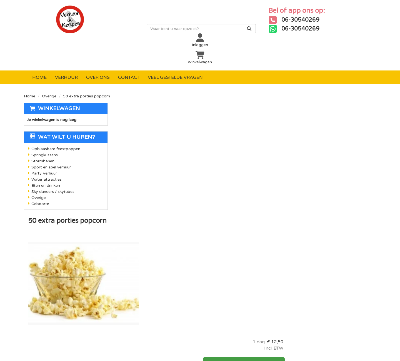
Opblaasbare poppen (138, 255)
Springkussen (130, 264)
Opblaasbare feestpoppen (55, 121)
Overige (49, 68)
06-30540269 (48, 310)
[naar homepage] (68, 23)
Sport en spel (130, 283)
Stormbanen (42, 133)
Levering (183, 255)
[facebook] (296, 258)
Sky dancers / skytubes (52, 163)
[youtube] (307, 258)
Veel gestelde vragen (175, 49)
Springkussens (44, 127)
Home (39, 49)
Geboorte (40, 176)
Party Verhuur (44, 145)
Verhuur (66, 49)
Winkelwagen (59, 81)
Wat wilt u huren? (62, 109)
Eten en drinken (45, 157)
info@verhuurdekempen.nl (65, 316)
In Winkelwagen (332, 112)
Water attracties (46, 151)
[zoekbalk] (170, 32)
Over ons (98, 49)
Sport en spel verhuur (51, 139)
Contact (128, 49)
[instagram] (318, 258)
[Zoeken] (218, 32)
